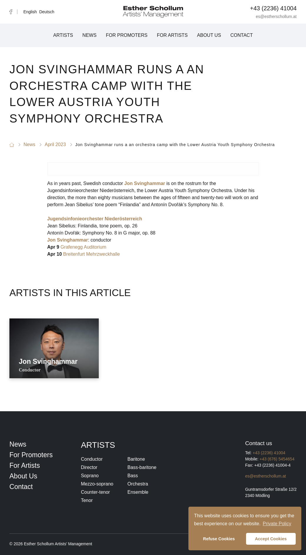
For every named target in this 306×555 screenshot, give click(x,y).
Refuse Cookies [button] (219, 538)
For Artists (172, 35)
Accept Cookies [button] (271, 538)
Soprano (90, 475)
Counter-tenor (95, 492)
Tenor (87, 500)
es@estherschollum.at (276, 16)
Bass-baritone (141, 467)
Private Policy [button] (277, 523)
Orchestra (137, 483)
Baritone (136, 459)
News (89, 35)
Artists (63, 35)
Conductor (92, 459)
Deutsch (46, 11)
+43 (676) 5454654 (277, 459)
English (30, 11)
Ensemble (137, 492)
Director (89, 467)
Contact (241, 35)
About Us (209, 35)
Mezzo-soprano (97, 483)
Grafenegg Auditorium (83, 247)
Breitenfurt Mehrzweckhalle (91, 254)
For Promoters (126, 35)
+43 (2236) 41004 (273, 8)
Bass (132, 475)
